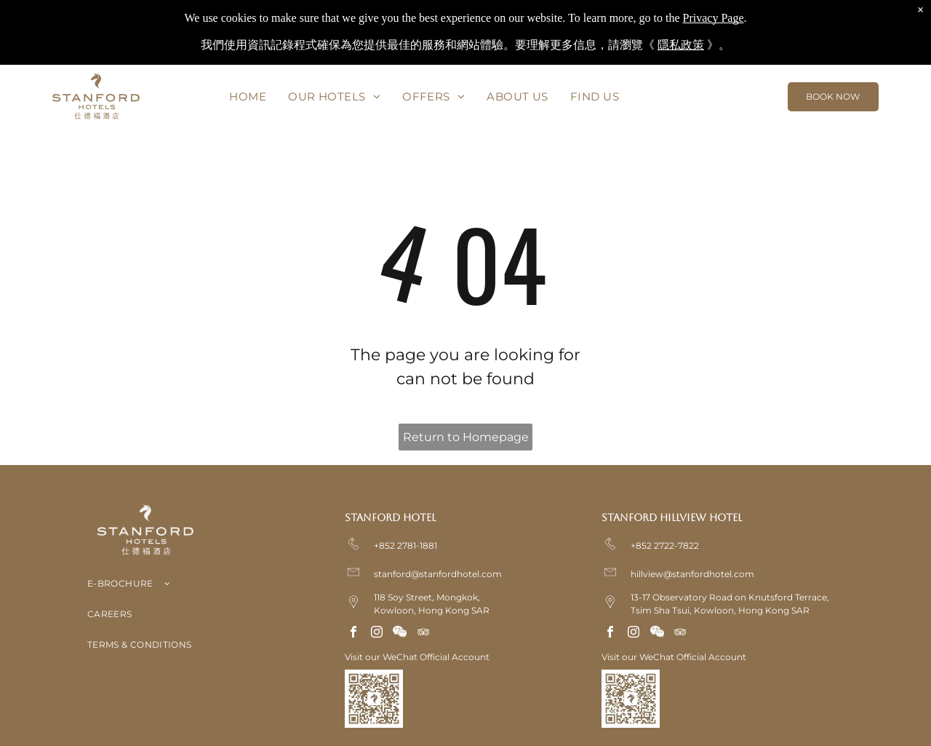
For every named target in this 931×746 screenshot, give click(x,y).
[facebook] (353, 633)
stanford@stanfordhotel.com (438, 573)
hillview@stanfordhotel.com (692, 573)
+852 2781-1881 (405, 545)
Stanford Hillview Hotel (672, 517)
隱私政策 (681, 45)
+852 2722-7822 (665, 545)
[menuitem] (248, 96)
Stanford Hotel (390, 517)
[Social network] (400, 633)
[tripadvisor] (423, 633)
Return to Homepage (466, 437)
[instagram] (376, 633)
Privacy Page (713, 18)
